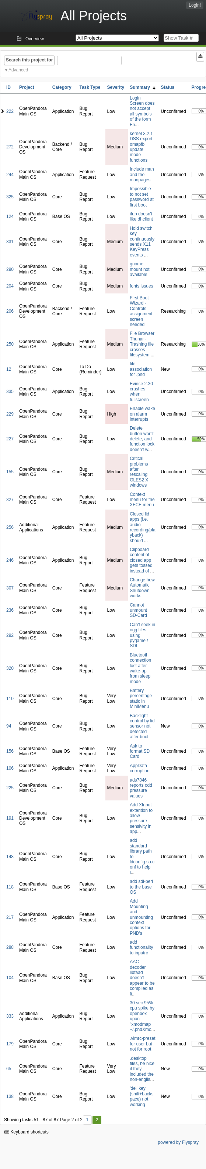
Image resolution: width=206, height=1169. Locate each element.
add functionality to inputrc (141, 947)
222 (10, 111)
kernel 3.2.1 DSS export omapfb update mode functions (141, 147)
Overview (34, 38)
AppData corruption (139, 768)
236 (10, 610)
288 (10, 947)
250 (10, 344)
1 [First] (87, 1119)
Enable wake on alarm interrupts (142, 414)
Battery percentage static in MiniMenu (141, 698)
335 (10, 391)
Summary (142, 87)
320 (10, 668)
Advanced (18, 70)
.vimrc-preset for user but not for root (142, 1044)
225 (10, 787)
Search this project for (29, 60)
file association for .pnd (141, 369)
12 (8, 369)
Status (168, 87)
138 (10, 1096)
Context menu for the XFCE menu (142, 500)
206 (10, 311)
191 (10, 818)
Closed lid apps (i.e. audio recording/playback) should (142, 527)
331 (10, 241)
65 (8, 1068)
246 (10, 560)
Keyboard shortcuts (26, 1132)
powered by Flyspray (178, 1142)
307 (10, 588)
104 (10, 977)
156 (10, 751)
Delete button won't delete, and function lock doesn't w (142, 439)
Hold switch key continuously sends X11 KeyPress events (142, 242)
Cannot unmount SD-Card (138, 610)
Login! (195, 5)
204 (10, 286)
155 (10, 471)
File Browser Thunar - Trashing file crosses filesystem (142, 344)
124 (10, 216)
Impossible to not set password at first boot (142, 196)
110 (10, 698)
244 (10, 174)
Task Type (89, 87)
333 (10, 1016)
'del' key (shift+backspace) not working (141, 1096)
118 (10, 887)
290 (10, 269)
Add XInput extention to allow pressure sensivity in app (141, 818)
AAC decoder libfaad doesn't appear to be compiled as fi (142, 977)
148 (10, 856)
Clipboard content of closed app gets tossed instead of (141, 560)
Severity (116, 87)
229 (10, 414)
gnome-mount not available (139, 269)
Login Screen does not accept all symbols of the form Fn (142, 111)
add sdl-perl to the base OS (141, 887)
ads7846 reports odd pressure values (141, 788)
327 (10, 499)
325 (10, 196)
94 (8, 726)
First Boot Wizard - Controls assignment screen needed (141, 311)
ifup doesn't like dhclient (141, 216)
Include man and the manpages (142, 174)
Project (26, 87)
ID (8, 87)
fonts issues (141, 286)
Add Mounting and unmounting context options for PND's (141, 916)
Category (61, 87)
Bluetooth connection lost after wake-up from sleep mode (140, 668)
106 (10, 768)
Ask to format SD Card (140, 751)
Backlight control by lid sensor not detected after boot (142, 726)
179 (10, 1044)
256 (10, 527)
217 (10, 917)
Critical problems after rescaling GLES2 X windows (139, 472)
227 (10, 438)
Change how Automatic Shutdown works (142, 587)
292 (10, 635)
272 (10, 147)
